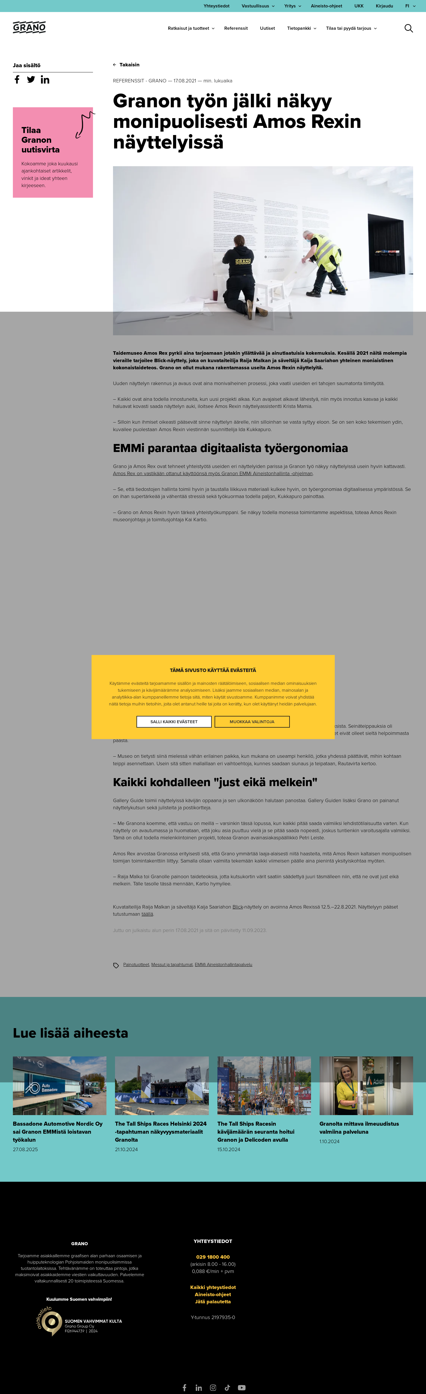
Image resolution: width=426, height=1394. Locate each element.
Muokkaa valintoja (252, 722)
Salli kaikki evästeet (174, 722)
